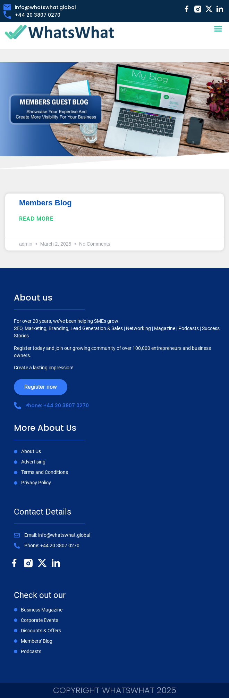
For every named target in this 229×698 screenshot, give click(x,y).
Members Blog (45, 202)
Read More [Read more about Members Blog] (36, 218)
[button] (217, 28)
